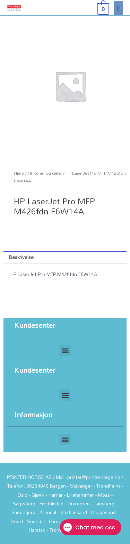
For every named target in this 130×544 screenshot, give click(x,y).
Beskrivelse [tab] (21, 257)
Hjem (19, 173)
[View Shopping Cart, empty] (102, 7)
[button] (65, 350)
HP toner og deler (45, 173)
